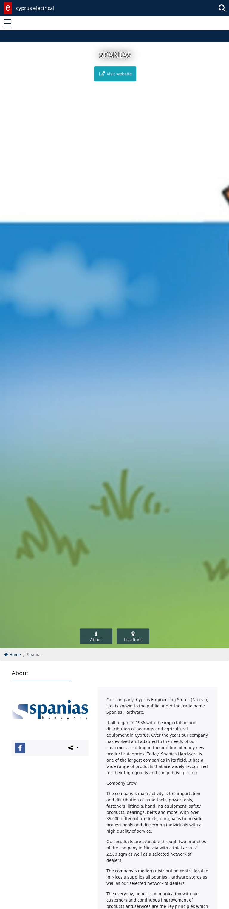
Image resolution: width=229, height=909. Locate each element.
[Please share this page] (73, 748)
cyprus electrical (35, 7)
